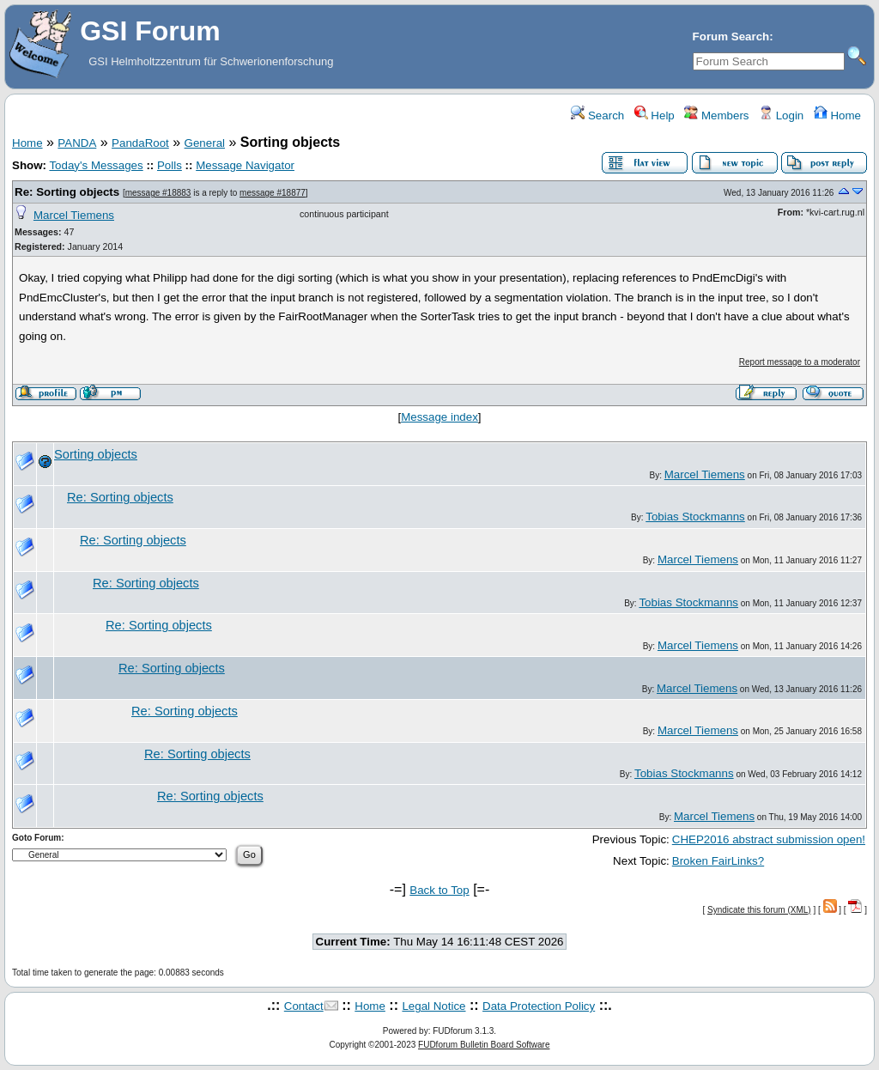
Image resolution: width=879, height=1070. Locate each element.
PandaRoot (140, 143)
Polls (169, 165)
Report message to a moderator (799, 362)
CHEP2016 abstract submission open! (768, 839)
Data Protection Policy (538, 1006)
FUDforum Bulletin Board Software (483, 1044)
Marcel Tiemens (73, 215)
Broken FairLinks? (718, 860)
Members (716, 115)
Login (781, 115)
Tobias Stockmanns (695, 516)
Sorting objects (95, 454)
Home (837, 115)
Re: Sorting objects (67, 191)
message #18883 (158, 193)
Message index (439, 416)
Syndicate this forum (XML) (759, 910)
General (205, 143)
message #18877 (272, 193)
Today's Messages (95, 165)
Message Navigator (245, 165)
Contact (304, 1006)
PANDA (77, 143)
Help (654, 115)
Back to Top (439, 890)
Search (597, 115)
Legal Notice (433, 1006)
